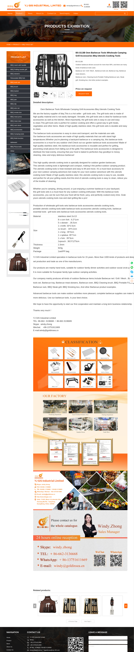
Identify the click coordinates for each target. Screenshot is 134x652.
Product (20, 13)
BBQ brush (14, 87)
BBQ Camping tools (17, 134)
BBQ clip (13, 104)
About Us (39, 13)
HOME (9, 44)
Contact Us (51, 13)
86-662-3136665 (46, 647)
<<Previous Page (72, 621)
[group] (18, 189)
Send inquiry (65, 13)
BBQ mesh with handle (18, 65)
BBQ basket (14, 91)
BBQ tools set (27, 44)
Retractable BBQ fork (17, 78)
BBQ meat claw (15, 121)
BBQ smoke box (16, 112)
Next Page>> (87, 621)
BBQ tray (13, 95)
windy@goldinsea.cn (73, 6)
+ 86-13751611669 (35, 645)
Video (75, 13)
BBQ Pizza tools (16, 147)
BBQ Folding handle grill (18, 69)
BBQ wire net (15, 108)
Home (10, 13)
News (30, 13)
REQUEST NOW (84, 94)
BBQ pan (13, 99)
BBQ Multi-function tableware (16, 140)
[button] (34, 606)
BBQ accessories (16, 130)
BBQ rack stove (15, 125)
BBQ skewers (15, 74)
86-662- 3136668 (87, 6)
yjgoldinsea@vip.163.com (52, 650)
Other (12, 151)
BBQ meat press (16, 117)
